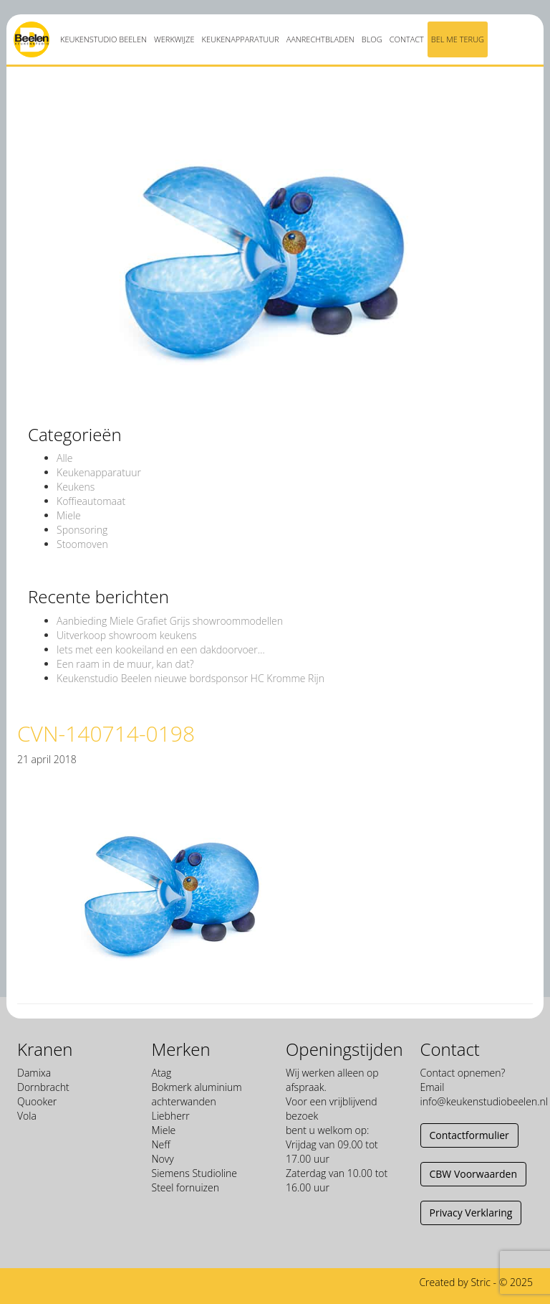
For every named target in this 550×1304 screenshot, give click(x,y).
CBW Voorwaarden (473, 1174)
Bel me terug (457, 39)
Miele (69, 515)
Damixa (34, 1072)
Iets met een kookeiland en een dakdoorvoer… (161, 649)
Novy (163, 1159)
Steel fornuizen (185, 1187)
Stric (481, 1282)
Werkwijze (174, 39)
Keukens (76, 486)
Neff (161, 1144)
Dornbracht (43, 1087)
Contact (407, 39)
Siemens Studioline (195, 1173)
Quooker (37, 1101)
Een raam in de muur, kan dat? (125, 664)
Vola (27, 1116)
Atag (162, 1072)
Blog (372, 39)
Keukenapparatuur (240, 39)
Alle (64, 458)
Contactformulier (469, 1135)
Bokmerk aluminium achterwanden (197, 1094)
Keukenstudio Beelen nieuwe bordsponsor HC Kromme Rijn (190, 678)
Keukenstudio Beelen (103, 39)
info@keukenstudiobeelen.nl (484, 1101)
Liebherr (171, 1116)
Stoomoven (82, 544)
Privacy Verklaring (471, 1212)
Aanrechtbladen (320, 39)
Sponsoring (82, 530)
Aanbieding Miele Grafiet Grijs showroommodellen (170, 621)
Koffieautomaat (91, 501)
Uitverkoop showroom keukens (127, 635)
